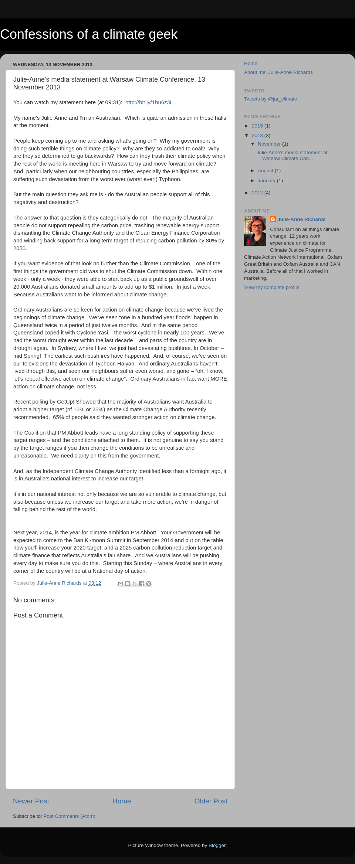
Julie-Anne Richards (301, 219)
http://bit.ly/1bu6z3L (149, 102)
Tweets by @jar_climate (270, 99)
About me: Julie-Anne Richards (278, 72)
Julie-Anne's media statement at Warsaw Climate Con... (292, 155)
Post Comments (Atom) (69, 816)
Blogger (217, 845)
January (267, 180)
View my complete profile (272, 287)
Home (121, 801)
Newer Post (31, 801)
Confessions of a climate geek (89, 34)
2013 (258, 135)
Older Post (211, 801)
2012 (258, 192)
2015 (258, 126)
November (270, 144)
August (266, 170)
